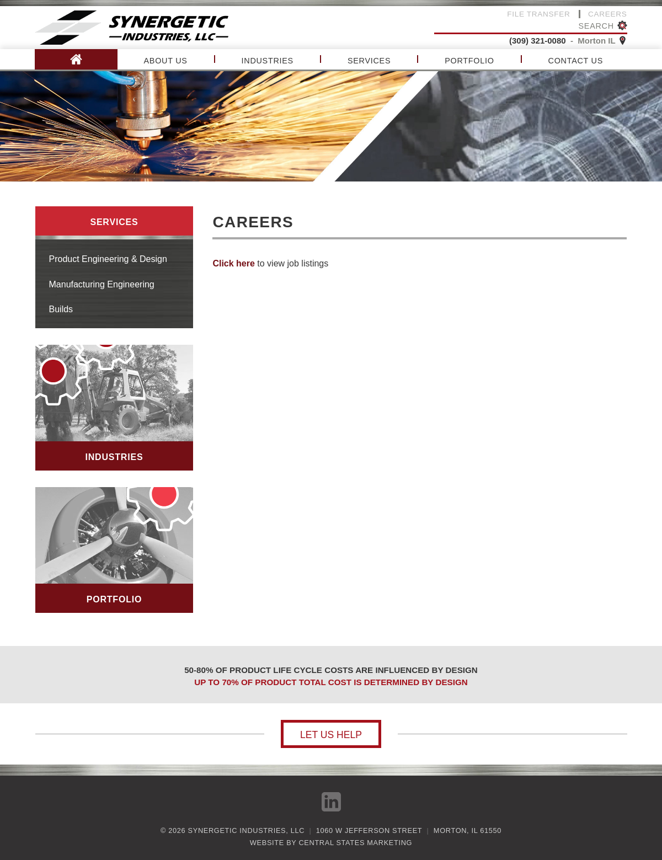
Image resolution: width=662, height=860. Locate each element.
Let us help (331, 734)
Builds (61, 309)
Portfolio (469, 60)
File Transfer (538, 14)
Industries (267, 60)
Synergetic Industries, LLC (246, 830)
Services (369, 60)
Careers (607, 14)
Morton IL (602, 40)
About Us (166, 60)
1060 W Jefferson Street (369, 830)
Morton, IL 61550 (467, 830)
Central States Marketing (355, 842)
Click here (233, 263)
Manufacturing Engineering (101, 284)
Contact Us (575, 60)
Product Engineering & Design (108, 259)
